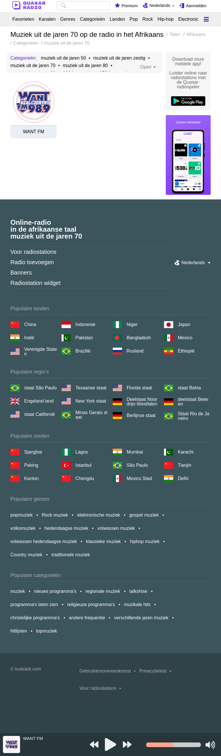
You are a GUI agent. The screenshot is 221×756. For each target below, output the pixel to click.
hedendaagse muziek (66, 528)
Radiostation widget (35, 283)
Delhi (183, 478)
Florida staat (139, 387)
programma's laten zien (34, 604)
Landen (117, 19)
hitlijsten (18, 631)
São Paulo (137, 465)
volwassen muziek (116, 528)
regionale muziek (102, 591)
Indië (29, 337)
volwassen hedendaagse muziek (43, 541)
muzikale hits (137, 604)
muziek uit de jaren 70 (33, 65)
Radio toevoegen (32, 262)
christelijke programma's (35, 617)
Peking (31, 465)
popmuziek (21, 515)
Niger (132, 324)
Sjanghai (33, 452)
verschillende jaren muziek (141, 617)
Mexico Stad (139, 478)
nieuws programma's (55, 591)
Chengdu (84, 478)
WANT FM (33, 132)
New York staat (90, 401)
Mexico (185, 337)
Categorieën (92, 19)
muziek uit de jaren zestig (119, 58)
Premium (130, 5)
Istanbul (83, 465)
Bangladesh (139, 337)
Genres (67, 19)
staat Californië (39, 414)
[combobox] (83, 5)
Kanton (31, 478)
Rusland (135, 351)
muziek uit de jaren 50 (63, 58)
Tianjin (184, 465)
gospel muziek (144, 515)
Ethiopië (186, 351)
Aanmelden (196, 5)
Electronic (188, 19)
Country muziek (26, 554)
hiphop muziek (144, 541)
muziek (17, 591)
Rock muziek (55, 515)
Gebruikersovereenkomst (105, 671)
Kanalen (47, 19)
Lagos (81, 452)
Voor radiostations (33, 252)
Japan (184, 324)
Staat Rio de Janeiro (193, 416)
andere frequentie (87, 617)
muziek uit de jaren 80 (85, 65)
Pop (133, 19)
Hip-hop (165, 19)
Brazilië (82, 351)
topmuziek (46, 631)
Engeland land (39, 401)
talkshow (138, 591)
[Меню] (206, 19)
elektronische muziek (98, 515)
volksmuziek (22, 528)
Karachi (185, 452)
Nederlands (160, 5)
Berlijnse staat (141, 415)
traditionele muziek (71, 554)
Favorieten (23, 19)
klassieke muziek (103, 541)
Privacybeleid (153, 671)
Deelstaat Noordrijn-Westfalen (142, 401)
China (30, 324)
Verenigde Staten (40, 351)
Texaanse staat (90, 387)
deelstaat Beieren (193, 401)
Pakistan (84, 337)
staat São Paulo (40, 387)
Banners (21, 272)
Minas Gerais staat (91, 415)
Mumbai (135, 452)
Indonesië (85, 324)
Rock (147, 19)
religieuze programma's (91, 604)
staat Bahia (189, 387)
